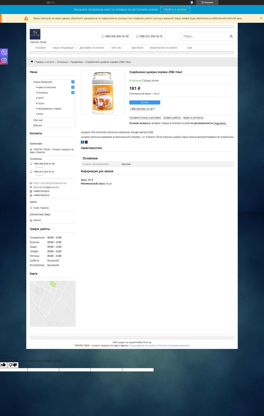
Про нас (116, 47)
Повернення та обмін (163, 47)
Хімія (40, 114)
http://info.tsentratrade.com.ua (49, 183)
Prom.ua (147, 342)
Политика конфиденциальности (174, 345)
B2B (189, 47)
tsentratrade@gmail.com (46, 187)
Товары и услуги (45, 62)
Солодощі (62, 62)
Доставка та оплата (92, 47)
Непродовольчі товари (49, 108)
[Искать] (231, 36)
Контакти (137, 47)
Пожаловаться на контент (143, 345)
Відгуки (37, 125)
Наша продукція (63, 47)
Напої (41, 98)
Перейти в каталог (175, 9)
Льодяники (76, 62)
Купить (145, 102)
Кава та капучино (47, 87)
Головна (40, 47)
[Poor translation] (13, 365)
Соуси (41, 103)
